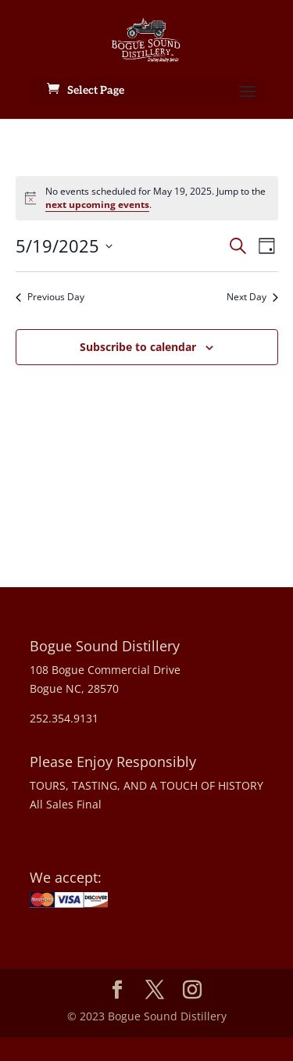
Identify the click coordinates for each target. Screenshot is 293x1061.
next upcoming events (97, 204)
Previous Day (50, 297)
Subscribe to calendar (138, 346)
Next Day (252, 297)
